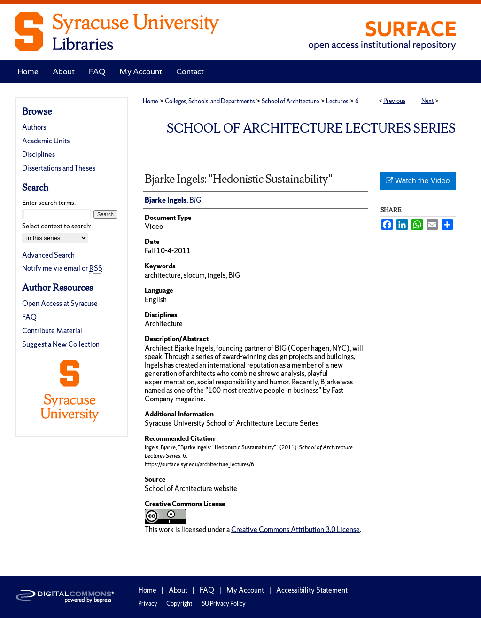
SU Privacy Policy (224, 604)
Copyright (179, 604)
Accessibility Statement (312, 590)
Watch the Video (418, 181)
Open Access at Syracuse (60, 303)
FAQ (29, 317)
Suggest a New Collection (61, 344)
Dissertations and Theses (58, 168)
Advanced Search (48, 255)
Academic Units (46, 141)
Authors (34, 127)
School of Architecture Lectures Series (311, 128)
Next (427, 101)
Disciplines (38, 154)
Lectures (337, 101)
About (178, 590)
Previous (394, 101)
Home (150, 101)
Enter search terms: (49, 202)
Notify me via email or (62, 268)
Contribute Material (52, 331)
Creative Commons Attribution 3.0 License (295, 529)
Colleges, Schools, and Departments (210, 101)
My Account (245, 590)
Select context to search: (56, 226)
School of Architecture (290, 101)
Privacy (147, 604)
